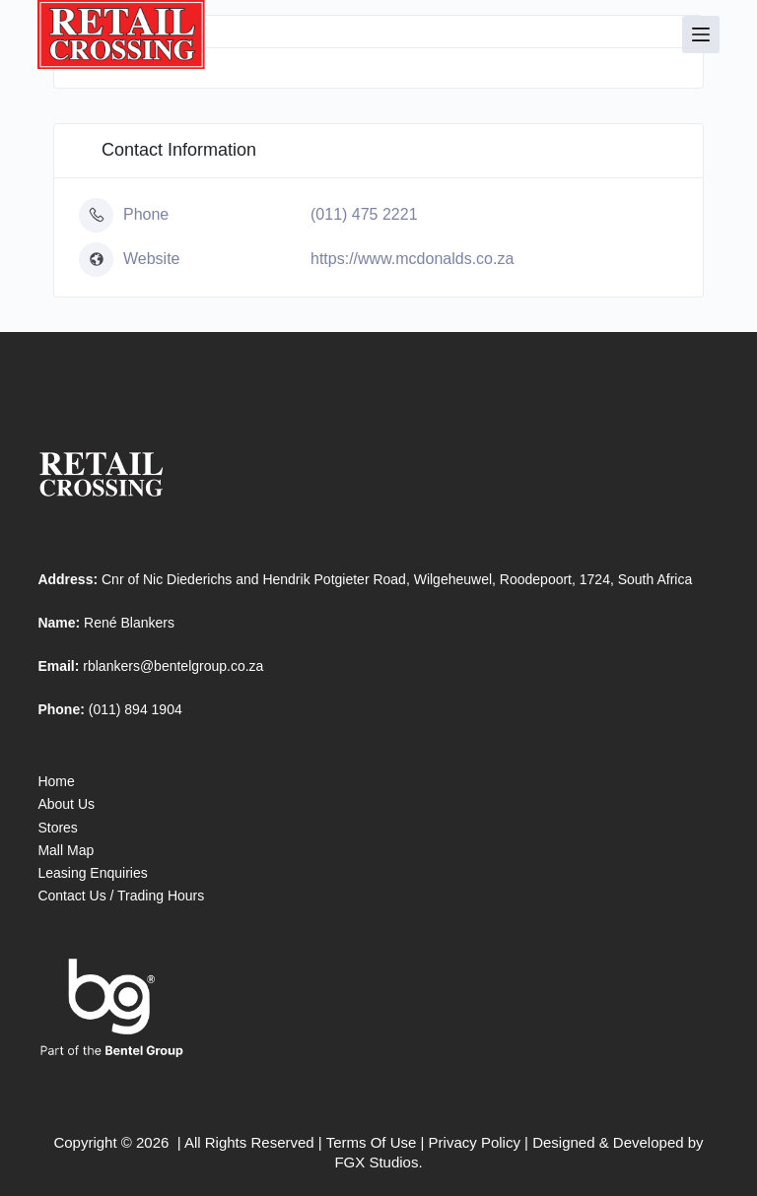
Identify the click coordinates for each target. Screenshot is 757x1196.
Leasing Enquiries (92, 873)
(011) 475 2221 (364, 214)
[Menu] (701, 34)
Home (55, 781)
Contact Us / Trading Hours (120, 895)
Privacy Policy (474, 1142)
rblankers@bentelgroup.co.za (173, 666)
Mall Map (65, 850)
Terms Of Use (371, 1142)
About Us (66, 804)
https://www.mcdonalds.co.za (412, 258)
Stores (57, 827)
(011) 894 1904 (135, 709)
